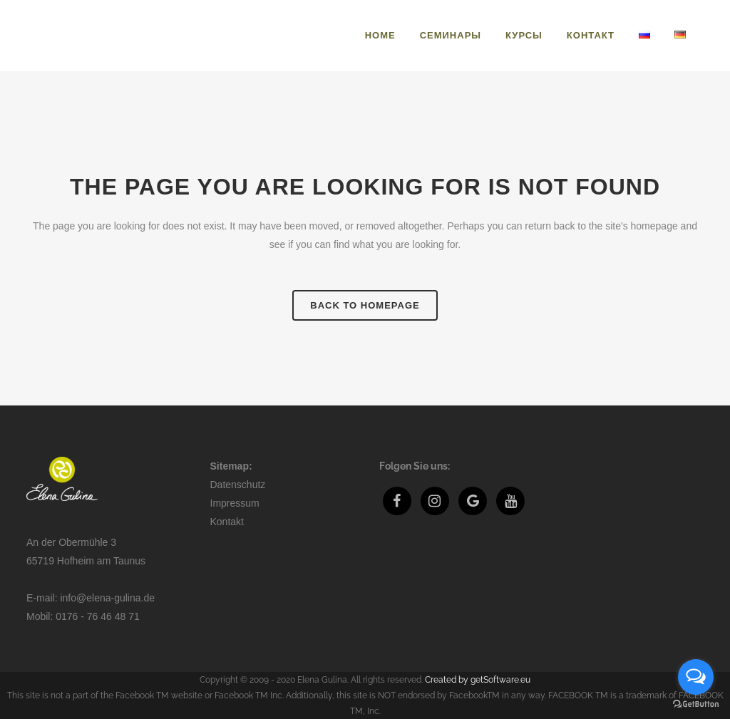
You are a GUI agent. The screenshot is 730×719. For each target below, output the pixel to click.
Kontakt (227, 521)
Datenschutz (238, 484)
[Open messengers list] (696, 677)
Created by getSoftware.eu (477, 680)
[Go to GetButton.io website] (696, 704)
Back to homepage (364, 305)
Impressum (234, 503)
